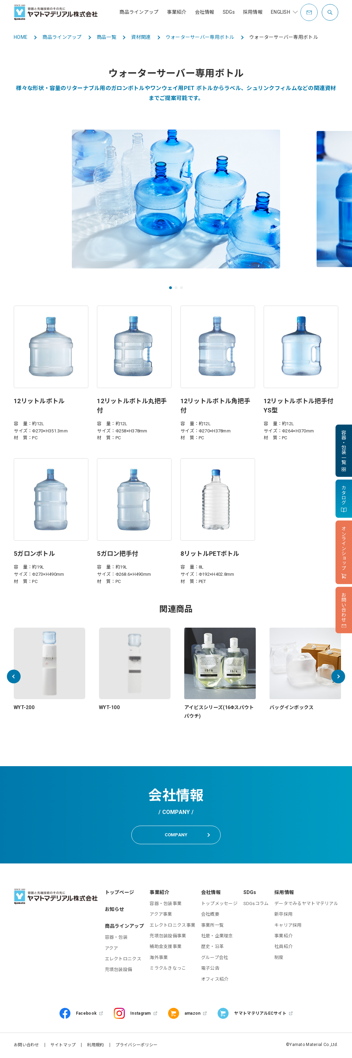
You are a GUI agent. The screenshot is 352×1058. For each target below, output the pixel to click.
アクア (111, 949)
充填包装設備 (118, 970)
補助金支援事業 (166, 947)
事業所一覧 (212, 926)
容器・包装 (116, 938)
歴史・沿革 (212, 947)
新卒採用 (283, 915)
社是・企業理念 (217, 936)
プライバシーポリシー (137, 1046)
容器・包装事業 (166, 904)
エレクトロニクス (123, 959)
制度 (279, 958)
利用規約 (95, 1046)
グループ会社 (214, 958)
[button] (170, 287)
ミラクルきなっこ (168, 969)
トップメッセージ (219, 904)
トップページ (119, 893)
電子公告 (210, 969)
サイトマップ (63, 1046)
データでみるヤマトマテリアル (306, 904)
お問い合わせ (26, 1046)
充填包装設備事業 (168, 936)
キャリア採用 (288, 926)
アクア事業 (161, 915)
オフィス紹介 (215, 980)
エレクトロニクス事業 (172, 926)
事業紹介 (283, 936)
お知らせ (114, 910)
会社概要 (210, 915)
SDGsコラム (256, 904)
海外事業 (159, 958)
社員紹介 (283, 947)
